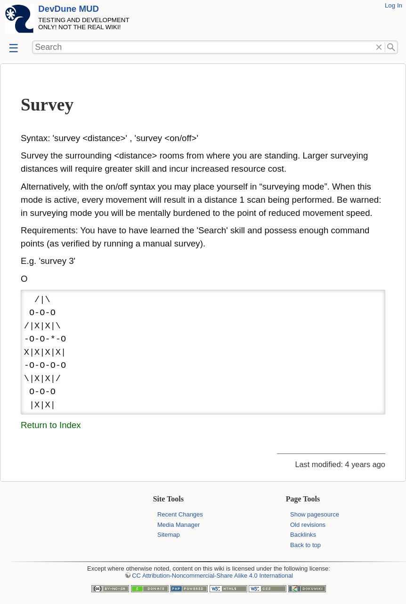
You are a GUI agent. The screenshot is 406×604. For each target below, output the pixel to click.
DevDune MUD (68, 9)
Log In (393, 5)
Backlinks (303, 534)
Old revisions (307, 524)
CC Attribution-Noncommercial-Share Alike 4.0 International (212, 575)
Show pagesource (314, 514)
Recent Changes (180, 514)
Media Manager (178, 524)
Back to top (305, 544)
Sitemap (168, 534)
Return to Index (51, 425)
